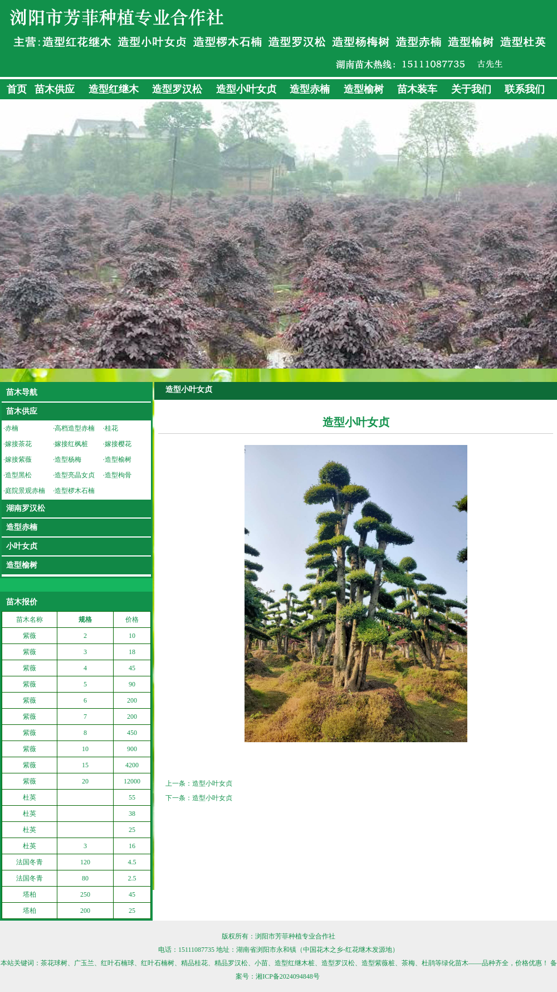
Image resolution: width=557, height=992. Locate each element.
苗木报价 (21, 602)
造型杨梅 (68, 459)
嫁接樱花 (118, 444)
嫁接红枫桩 (71, 444)
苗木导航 (21, 392)
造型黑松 (18, 475)
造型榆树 (364, 89)
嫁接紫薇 (18, 459)
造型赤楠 (310, 89)
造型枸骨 (118, 475)
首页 (17, 89)
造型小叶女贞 (246, 89)
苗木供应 (55, 89)
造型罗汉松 (177, 89)
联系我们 (525, 89)
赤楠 (11, 428)
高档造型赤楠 (75, 428)
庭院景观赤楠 (25, 491)
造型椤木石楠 (75, 491)
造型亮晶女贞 (75, 475)
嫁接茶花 (18, 444)
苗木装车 (417, 89)
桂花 (111, 428)
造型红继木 (114, 89)
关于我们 (471, 89)
